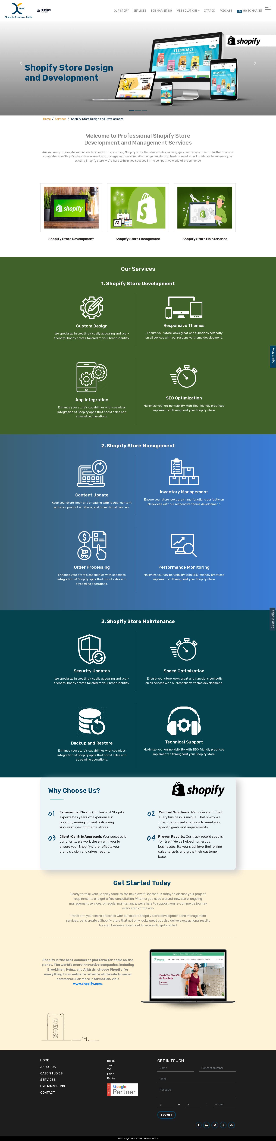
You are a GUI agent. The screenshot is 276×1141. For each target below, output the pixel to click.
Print (110, 1074)
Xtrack (209, 10)
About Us (48, 1067)
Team (110, 1065)
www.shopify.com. (88, 997)
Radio (111, 1078)
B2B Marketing (161, 10)
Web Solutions (187, 10)
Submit (166, 1114)
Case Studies (51, 1073)
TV (109, 1069)
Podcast (225, 10)
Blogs (111, 1060)
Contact (47, 1093)
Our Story (121, 10)
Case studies (272, 619)
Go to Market (249, 11)
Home (47, 119)
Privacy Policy (151, 1138)
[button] (20, 63)
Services (139, 10)
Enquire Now (273, 356)
